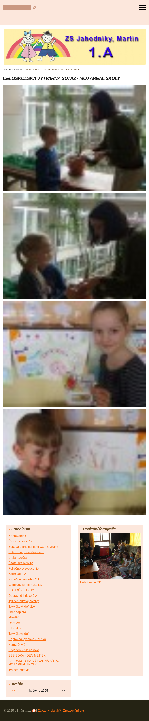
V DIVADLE (16, 628)
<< (14, 690)
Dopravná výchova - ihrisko (27, 639)
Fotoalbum (15, 70)
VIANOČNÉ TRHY (21, 590)
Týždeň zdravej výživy (23, 601)
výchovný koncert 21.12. (25, 584)
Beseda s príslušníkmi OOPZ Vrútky (33, 546)
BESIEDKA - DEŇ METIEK (26, 655)
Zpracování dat (73, 710)
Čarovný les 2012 (20, 541)
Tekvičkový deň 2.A (21, 606)
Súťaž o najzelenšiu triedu (26, 552)
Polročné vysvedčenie (23, 568)
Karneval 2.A (17, 574)
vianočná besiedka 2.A (24, 579)
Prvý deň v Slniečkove (23, 650)
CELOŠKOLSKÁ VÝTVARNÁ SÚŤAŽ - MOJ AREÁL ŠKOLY (35, 662)
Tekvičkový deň (18, 633)
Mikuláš (13, 617)
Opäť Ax (14, 623)
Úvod (5, 70)
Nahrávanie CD (18, 536)
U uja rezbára (17, 557)
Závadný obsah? (49, 710)
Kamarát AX (16, 644)
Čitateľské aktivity (20, 563)
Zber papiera (17, 612)
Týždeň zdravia (18, 669)
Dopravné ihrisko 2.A (22, 595)
